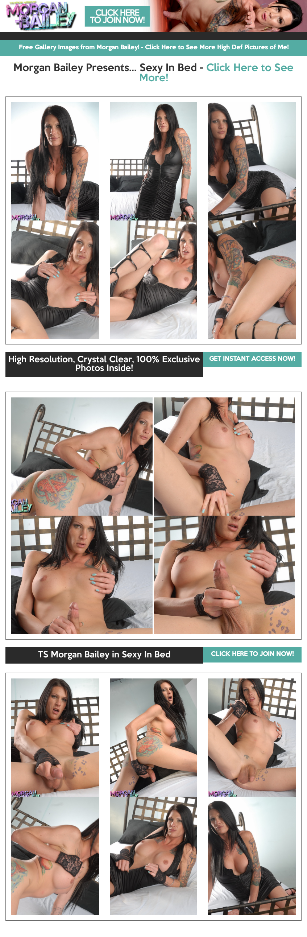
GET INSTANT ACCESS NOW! (252, 359)
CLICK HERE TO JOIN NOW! (252, 654)
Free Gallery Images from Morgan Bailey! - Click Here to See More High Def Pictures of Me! (154, 47)
